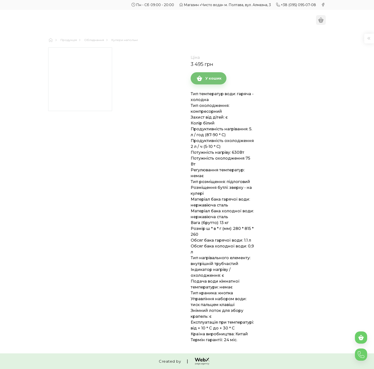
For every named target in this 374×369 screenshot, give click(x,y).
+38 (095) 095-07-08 (298, 5)
